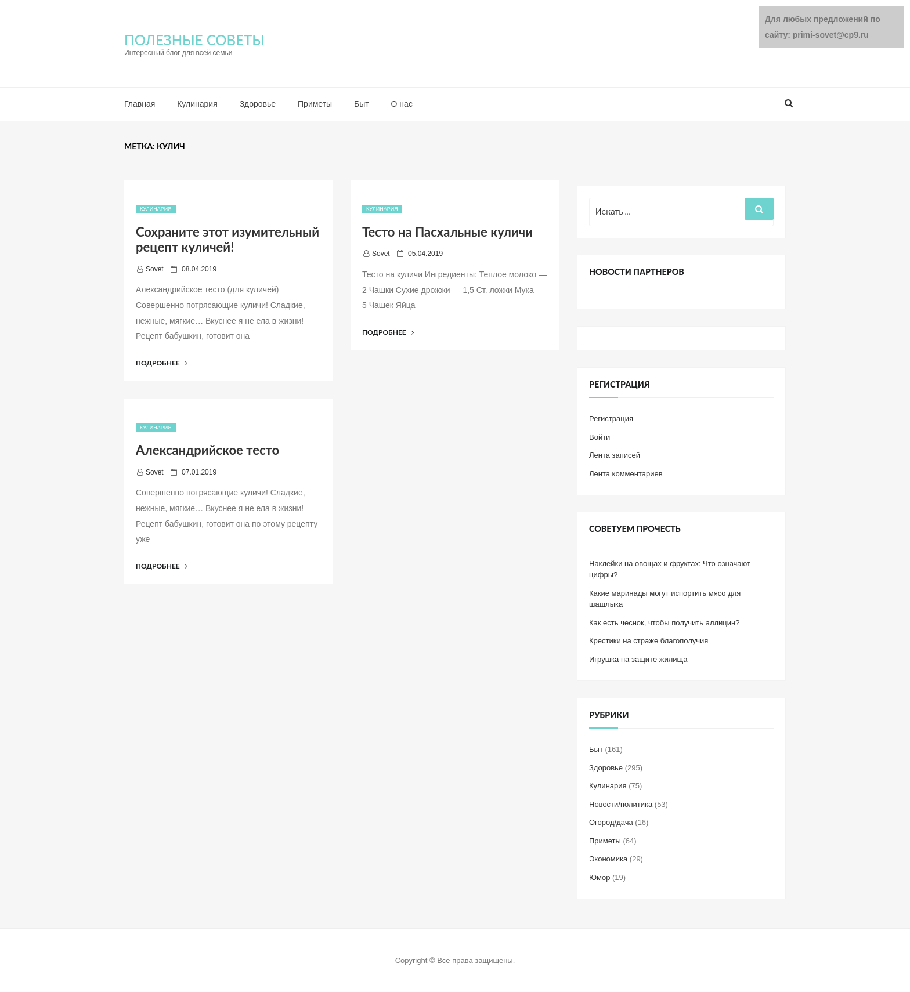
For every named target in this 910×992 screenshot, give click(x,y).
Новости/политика (620, 804)
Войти (599, 437)
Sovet (155, 269)
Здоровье (258, 103)
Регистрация (611, 418)
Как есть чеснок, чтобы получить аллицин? (664, 622)
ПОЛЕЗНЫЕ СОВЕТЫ (194, 39)
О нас (402, 103)
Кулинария (197, 103)
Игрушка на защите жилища (638, 659)
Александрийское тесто (207, 450)
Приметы (315, 103)
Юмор (599, 877)
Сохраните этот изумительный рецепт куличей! (227, 239)
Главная (139, 103)
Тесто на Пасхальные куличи (447, 232)
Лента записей (614, 455)
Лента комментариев (626, 473)
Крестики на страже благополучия (648, 640)
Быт (361, 103)
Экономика (608, 859)
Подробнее (161, 363)
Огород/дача (611, 822)
